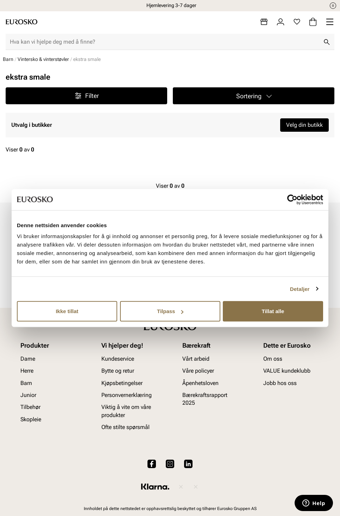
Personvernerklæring (126, 395)
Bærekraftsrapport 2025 (204, 399)
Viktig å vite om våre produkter (126, 411)
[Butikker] (264, 22)
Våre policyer (198, 370)
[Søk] (326, 42)
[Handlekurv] (313, 22)
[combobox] (164, 42)
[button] (253, 95)
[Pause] (333, 5)
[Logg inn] (280, 22)
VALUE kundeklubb (286, 370)
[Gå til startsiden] (21, 22)
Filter (86, 96)
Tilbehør (30, 407)
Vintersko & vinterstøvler (43, 59)
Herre (26, 370)
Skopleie (30, 419)
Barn (8, 59)
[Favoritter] (297, 22)
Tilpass (170, 311)
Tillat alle (273, 311)
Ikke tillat (67, 311)
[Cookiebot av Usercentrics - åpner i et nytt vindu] (292, 199)
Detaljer (300, 289)
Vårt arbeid (195, 358)
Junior (28, 395)
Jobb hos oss (280, 383)
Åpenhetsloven (200, 383)
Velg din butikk (304, 125)
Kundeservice (117, 358)
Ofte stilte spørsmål (125, 427)
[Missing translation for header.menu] (330, 22)
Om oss (272, 358)
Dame (27, 358)
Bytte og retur (117, 370)
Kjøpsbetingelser (122, 383)
